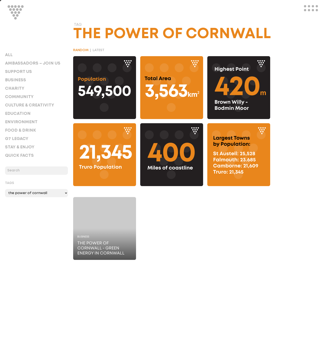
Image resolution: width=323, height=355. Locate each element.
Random (80, 50)
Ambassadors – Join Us (32, 63)
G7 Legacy (16, 139)
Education (18, 113)
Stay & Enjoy (19, 147)
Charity (14, 88)
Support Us (18, 72)
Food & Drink (20, 130)
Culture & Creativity (29, 105)
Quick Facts (19, 155)
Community (19, 97)
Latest (98, 50)
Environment (21, 122)
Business (15, 80)
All (9, 55)
